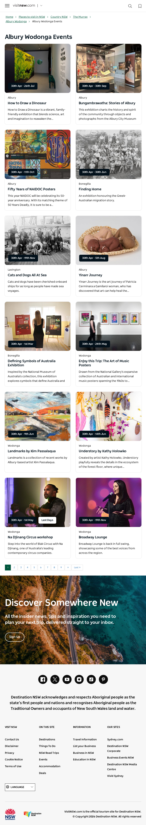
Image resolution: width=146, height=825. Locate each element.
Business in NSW (83, 753)
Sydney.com (115, 739)
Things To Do (47, 746)
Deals (42, 773)
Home (11, 17)
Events (43, 759)
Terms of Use (13, 766)
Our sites (113, 727)
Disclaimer (12, 746)
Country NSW (61, 17)
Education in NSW (84, 759)
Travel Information (85, 739)
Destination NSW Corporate (117, 748)
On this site (47, 727)
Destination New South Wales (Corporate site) (32, 814)
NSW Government (13, 814)
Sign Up (14, 636)
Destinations (47, 739)
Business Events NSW (120, 757)
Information (82, 727)
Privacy (9, 753)
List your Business (84, 746)
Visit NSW (11, 727)
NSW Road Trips (49, 753)
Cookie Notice (14, 759)
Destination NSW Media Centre (122, 767)
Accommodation (49, 766)
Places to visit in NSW (33, 17)
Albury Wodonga (18, 21)
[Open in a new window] (37, 68)
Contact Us (12, 739)
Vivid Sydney (115, 776)
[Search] (130, 7)
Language (20, 787)
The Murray (82, 17)
